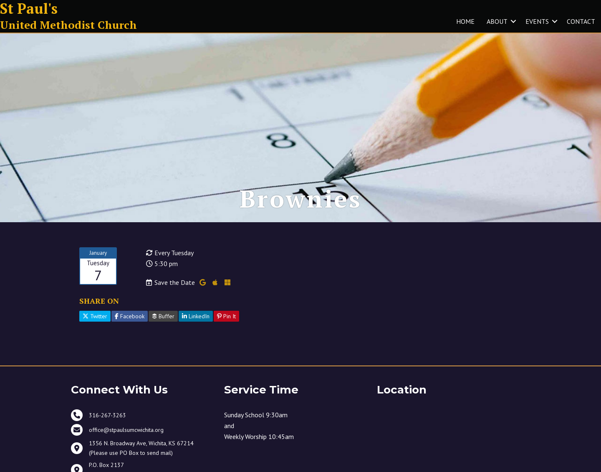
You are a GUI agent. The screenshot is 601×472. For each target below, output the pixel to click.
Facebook (129, 316)
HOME (465, 21)
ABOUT (497, 21)
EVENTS (537, 21)
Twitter (95, 316)
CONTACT (581, 21)
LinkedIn (196, 316)
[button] (513, 21)
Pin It (226, 316)
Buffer (163, 316)
